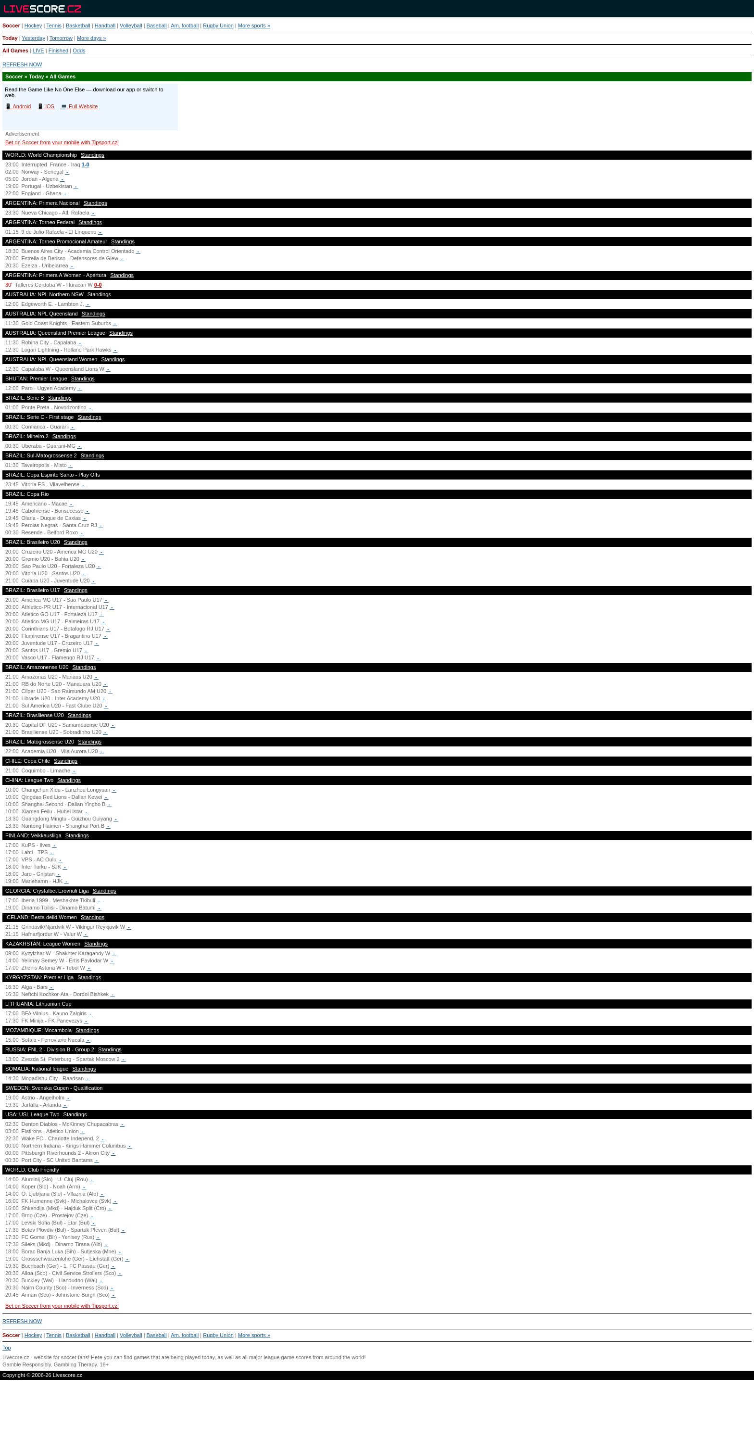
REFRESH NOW (22, 64)
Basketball (78, 25)
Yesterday (33, 38)
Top (6, 1348)
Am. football (185, 25)
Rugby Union (218, 25)
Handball (105, 25)
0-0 (98, 285)
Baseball (157, 25)
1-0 (85, 164)
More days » (91, 38)
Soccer (11, 25)
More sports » (254, 25)
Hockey (33, 25)
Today (10, 38)
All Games (15, 50)
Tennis (54, 25)
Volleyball (131, 25)
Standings (92, 155)
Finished (59, 50)
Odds (79, 50)
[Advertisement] (377, 1420)
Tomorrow (61, 38)
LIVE (38, 50)
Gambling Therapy (75, 1364)
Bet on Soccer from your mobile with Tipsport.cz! (62, 142)
